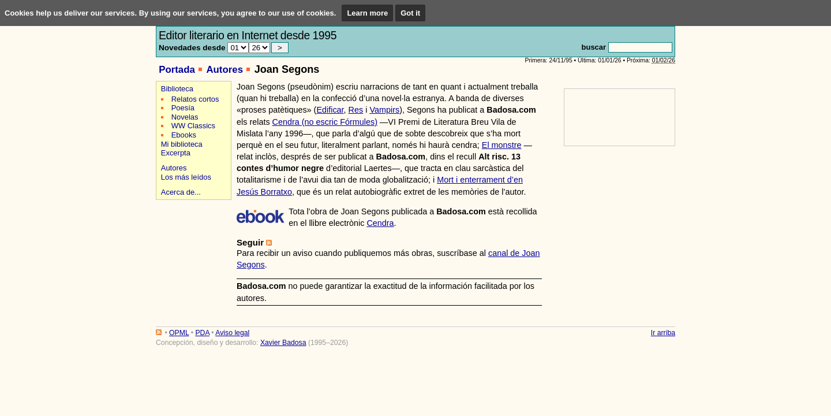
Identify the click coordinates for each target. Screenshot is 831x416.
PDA (202, 333)
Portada (177, 69)
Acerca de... (181, 192)
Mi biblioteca (182, 144)
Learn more (367, 13)
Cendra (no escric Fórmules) (324, 122)
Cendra (380, 223)
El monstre (502, 145)
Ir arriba (663, 333)
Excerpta (175, 152)
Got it (410, 13)
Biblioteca (177, 88)
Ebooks (183, 135)
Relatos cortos (195, 99)
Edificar (329, 109)
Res (356, 109)
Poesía (182, 107)
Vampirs (384, 109)
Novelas (185, 117)
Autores (224, 69)
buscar (594, 47)
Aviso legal (232, 333)
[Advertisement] (192, 243)
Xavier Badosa (283, 343)
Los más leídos (186, 177)
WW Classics (193, 125)
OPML (179, 333)
